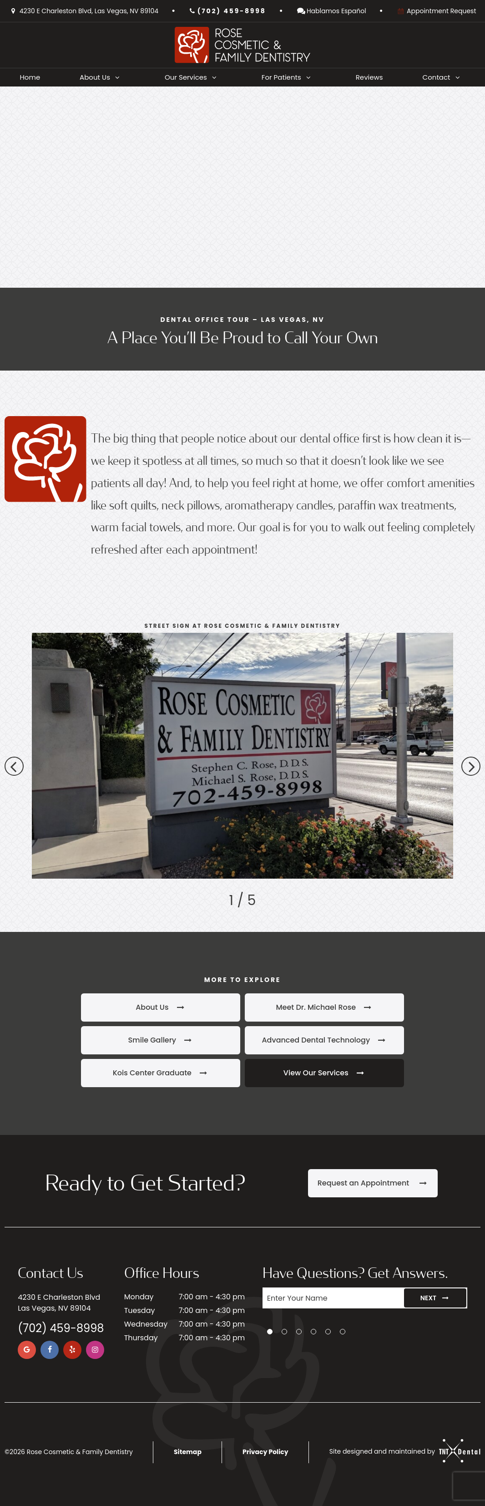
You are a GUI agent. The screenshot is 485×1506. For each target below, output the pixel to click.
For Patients (289, 77)
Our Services (193, 77)
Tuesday (139, 1310)
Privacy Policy (265, 1451)
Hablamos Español (331, 11)
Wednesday (146, 1324)
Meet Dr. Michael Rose (324, 1007)
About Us (102, 77)
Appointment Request (436, 11)
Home (30, 77)
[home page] (242, 45)
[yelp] (72, 1350)
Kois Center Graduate (161, 1073)
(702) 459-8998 (227, 11)
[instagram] (95, 1350)
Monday (139, 1297)
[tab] (270, 1332)
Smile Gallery (160, 1040)
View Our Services (324, 1073)
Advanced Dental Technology (324, 1040)
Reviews (369, 77)
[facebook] (49, 1350)
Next (435, 1297)
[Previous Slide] (14, 766)
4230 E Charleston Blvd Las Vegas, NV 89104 (59, 1302)
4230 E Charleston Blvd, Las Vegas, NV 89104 (83, 11)
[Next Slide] (470, 766)
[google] (27, 1350)
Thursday (141, 1338)
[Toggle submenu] (117, 77)
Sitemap (188, 1451)
